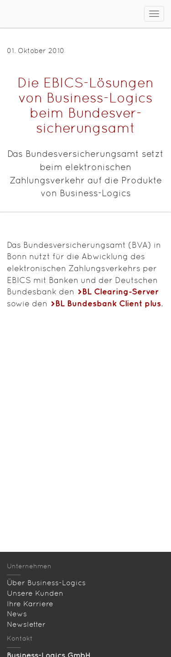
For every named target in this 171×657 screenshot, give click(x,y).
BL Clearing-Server (120, 291)
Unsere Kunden (35, 593)
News (17, 613)
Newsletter (26, 624)
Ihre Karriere (30, 603)
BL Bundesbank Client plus (108, 303)
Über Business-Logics (46, 582)
